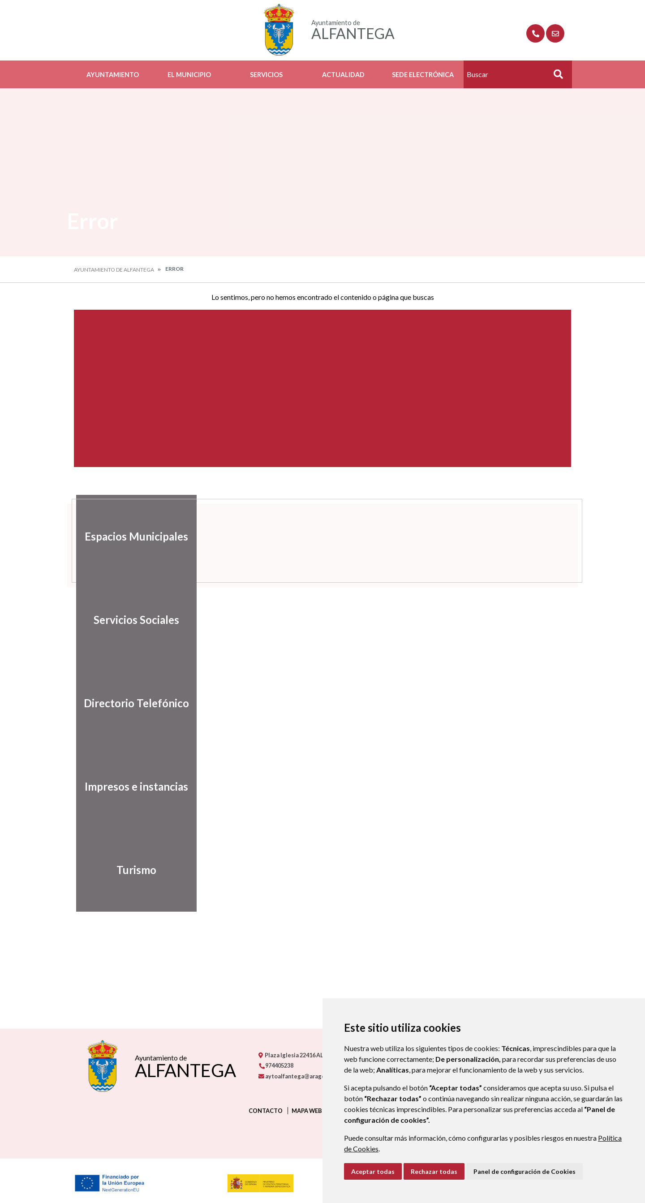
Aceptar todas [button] (373, 1171)
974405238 (275, 1065)
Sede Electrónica (423, 74)
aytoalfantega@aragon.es (297, 1076)
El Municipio (189, 74)
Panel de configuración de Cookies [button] (524, 1171)
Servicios (266, 74)
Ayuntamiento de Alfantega (114, 269)
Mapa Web (307, 1110)
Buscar (555, 77)
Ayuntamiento (112, 74)
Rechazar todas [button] (434, 1171)
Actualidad (343, 74)
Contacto (266, 1110)
